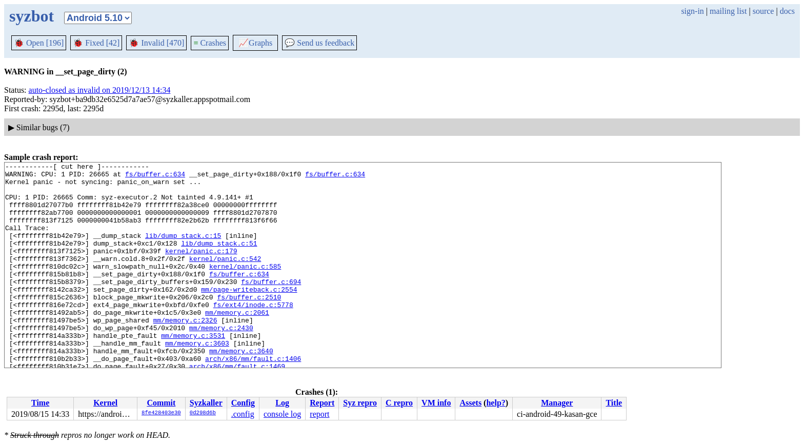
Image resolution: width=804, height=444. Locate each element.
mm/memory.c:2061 (237, 343)
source (763, 11)
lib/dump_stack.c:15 (183, 250)
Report (322, 402)
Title (614, 402)
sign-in (692, 11)
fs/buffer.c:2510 (249, 324)
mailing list (728, 11)
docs (787, 11)
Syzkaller (206, 402)
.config (242, 414)
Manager (557, 402)
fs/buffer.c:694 (271, 306)
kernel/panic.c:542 (225, 278)
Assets (470, 402)
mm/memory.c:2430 (221, 361)
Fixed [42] (96, 42)
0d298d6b (203, 413)
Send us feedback (319, 42)
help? (495, 402)
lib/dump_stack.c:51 (219, 260)
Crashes (209, 42)
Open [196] (39, 42)
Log (282, 402)
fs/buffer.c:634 (155, 176)
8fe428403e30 (161, 413)
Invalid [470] (156, 42)
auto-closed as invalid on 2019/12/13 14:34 (100, 90)
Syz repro (360, 402)
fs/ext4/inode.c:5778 (253, 333)
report (319, 414)
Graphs (255, 42)
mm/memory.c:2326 (185, 352)
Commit (161, 402)
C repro (399, 402)
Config (243, 402)
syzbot (31, 16)
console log (282, 414)
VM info (436, 402)
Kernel (105, 402)
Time (40, 402)
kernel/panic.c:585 (245, 287)
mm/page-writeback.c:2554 (249, 315)
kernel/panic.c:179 (201, 269)
